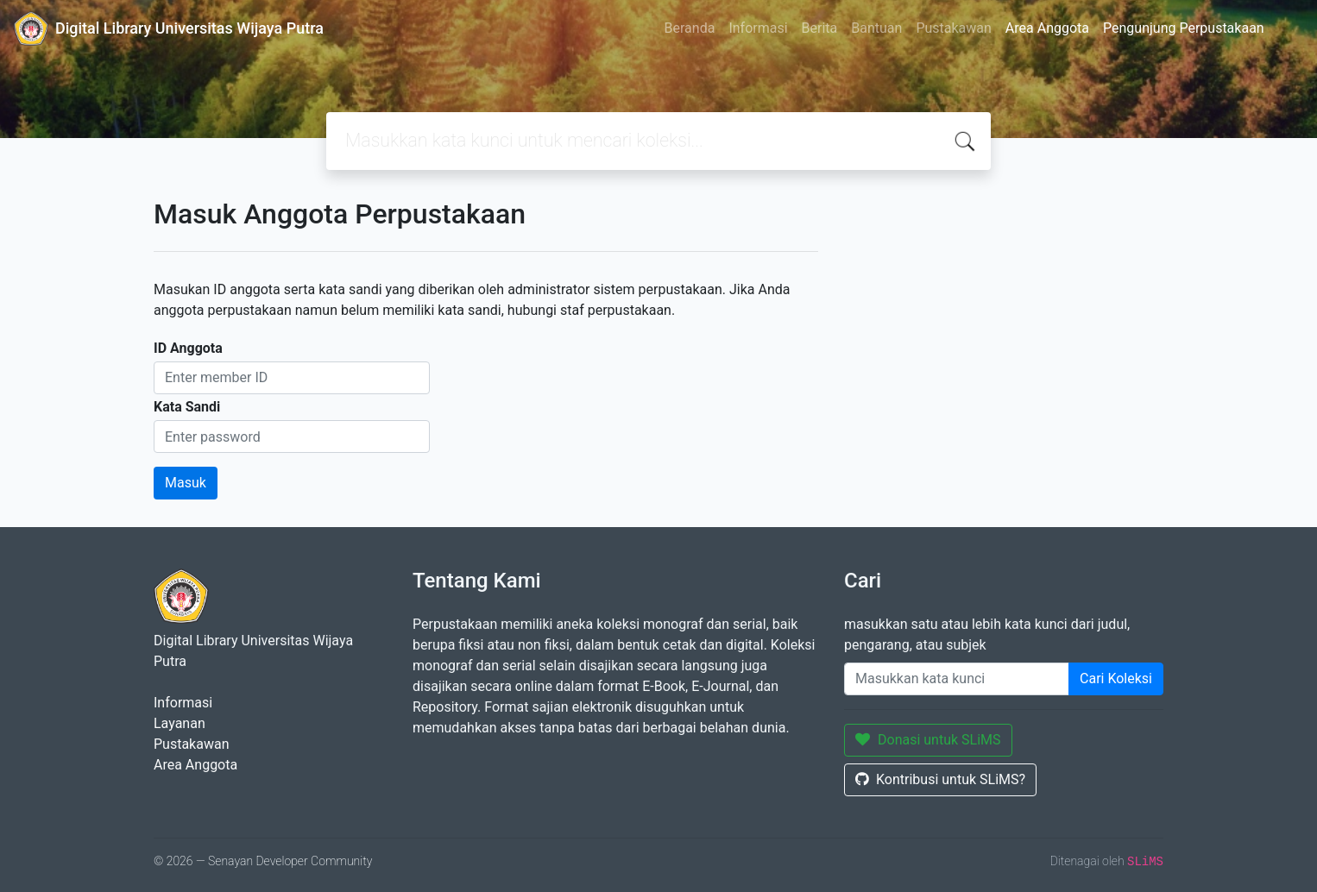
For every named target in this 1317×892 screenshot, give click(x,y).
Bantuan (876, 28)
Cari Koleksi (1116, 678)
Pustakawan (953, 28)
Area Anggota (1047, 28)
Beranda (690, 28)
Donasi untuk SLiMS (928, 740)
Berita (820, 28)
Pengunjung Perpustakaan (1183, 28)
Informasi (757, 28)
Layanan (179, 723)
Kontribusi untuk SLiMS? (940, 779)
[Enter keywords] (956, 679)
